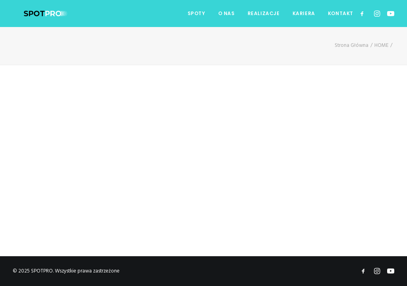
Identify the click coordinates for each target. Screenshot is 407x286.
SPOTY (196, 13)
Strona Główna (351, 45)
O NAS (226, 13)
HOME (381, 45)
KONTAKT (340, 13)
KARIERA (304, 13)
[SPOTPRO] (34, 13)
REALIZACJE (264, 13)
